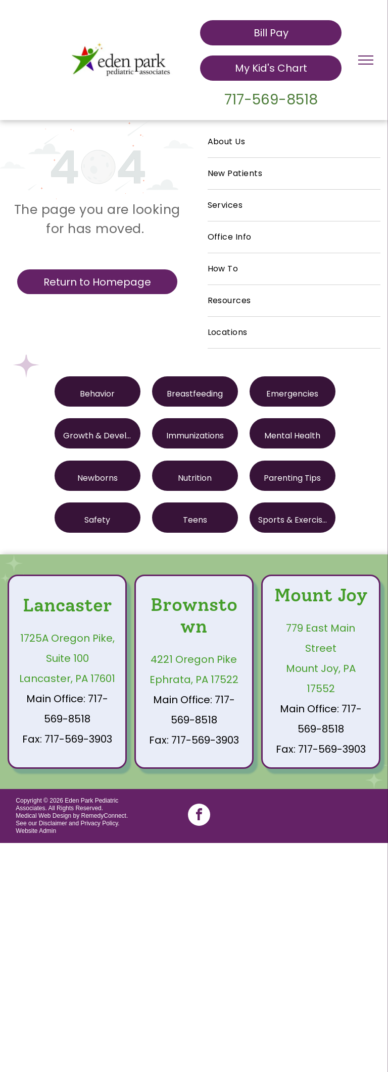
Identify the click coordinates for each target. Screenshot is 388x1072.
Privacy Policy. (99, 823)
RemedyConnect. (104, 815)
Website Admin (36, 830)
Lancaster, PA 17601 (67, 678)
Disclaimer (53, 823)
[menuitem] (294, 142)
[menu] (366, 60)
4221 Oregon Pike (194, 659)
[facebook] (199, 816)
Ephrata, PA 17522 (194, 679)
